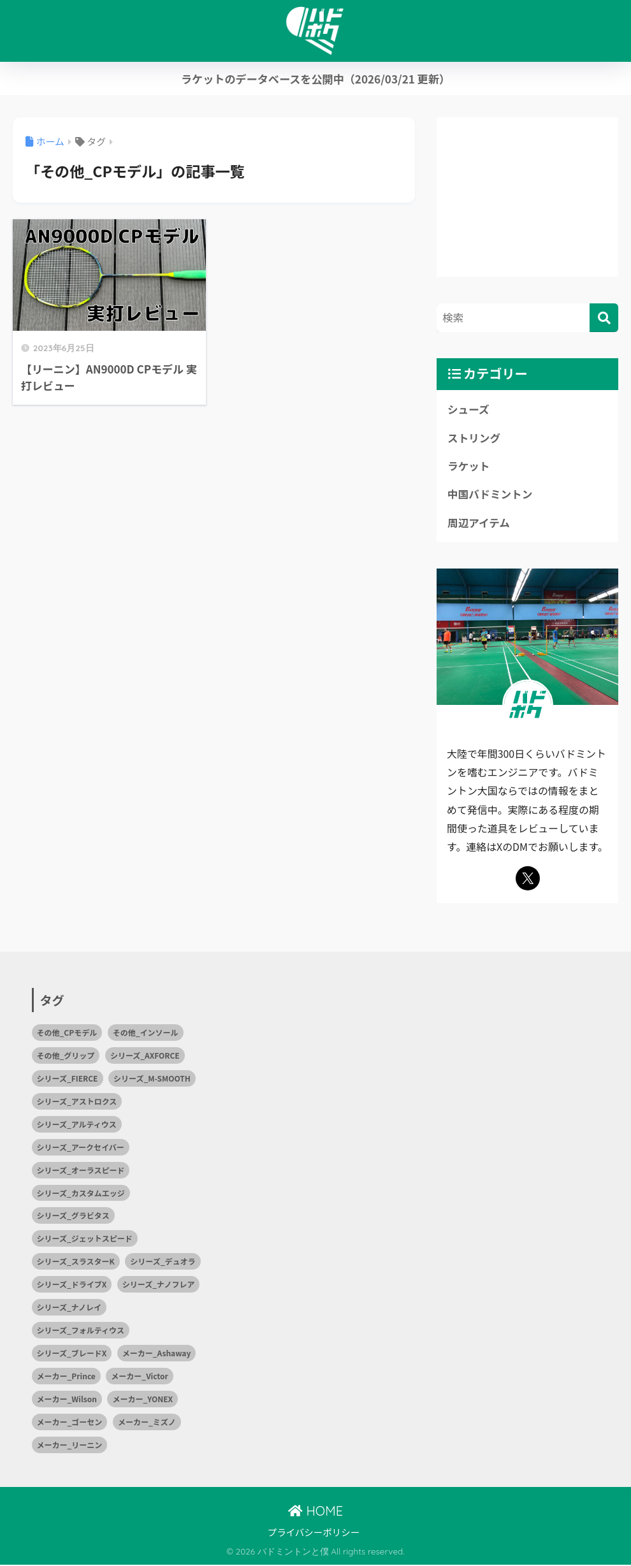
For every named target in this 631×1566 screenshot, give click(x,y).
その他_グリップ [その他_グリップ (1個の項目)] (66, 1055)
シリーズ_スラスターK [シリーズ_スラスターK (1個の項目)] (76, 1262)
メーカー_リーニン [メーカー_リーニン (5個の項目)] (70, 1445)
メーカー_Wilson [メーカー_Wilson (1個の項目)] (67, 1400)
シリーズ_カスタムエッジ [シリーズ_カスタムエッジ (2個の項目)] (81, 1193)
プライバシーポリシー (314, 1533)
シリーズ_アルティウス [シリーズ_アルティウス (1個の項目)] (77, 1124)
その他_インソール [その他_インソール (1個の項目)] (145, 1032)
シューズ (468, 409)
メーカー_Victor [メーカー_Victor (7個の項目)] (139, 1377)
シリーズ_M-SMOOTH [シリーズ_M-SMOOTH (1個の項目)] (152, 1078)
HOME (315, 1511)
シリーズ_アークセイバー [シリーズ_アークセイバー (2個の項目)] (80, 1147)
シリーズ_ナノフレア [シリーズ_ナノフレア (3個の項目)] (158, 1285)
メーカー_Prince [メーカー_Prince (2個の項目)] (66, 1377)
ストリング (474, 438)
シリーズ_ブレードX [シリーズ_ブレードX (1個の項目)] (72, 1354)
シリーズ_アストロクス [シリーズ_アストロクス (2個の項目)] (77, 1101)
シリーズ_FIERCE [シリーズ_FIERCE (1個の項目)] (67, 1078)
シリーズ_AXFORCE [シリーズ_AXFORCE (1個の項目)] (145, 1055)
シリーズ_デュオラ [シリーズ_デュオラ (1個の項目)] (162, 1262)
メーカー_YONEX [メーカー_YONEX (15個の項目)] (142, 1400)
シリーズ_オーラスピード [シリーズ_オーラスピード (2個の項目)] (81, 1170)
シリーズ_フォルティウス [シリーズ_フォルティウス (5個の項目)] (81, 1331)
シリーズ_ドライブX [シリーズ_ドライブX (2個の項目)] (72, 1285)
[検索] (604, 317)
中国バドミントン (490, 494)
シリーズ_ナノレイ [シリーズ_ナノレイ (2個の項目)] (69, 1308)
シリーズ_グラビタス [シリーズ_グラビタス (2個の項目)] (73, 1216)
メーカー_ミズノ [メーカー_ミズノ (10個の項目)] (147, 1422)
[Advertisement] (527, 197)
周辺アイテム (479, 523)
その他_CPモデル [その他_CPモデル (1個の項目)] (67, 1032)
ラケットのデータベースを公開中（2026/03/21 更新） (315, 79)
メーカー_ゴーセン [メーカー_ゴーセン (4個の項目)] (70, 1422)
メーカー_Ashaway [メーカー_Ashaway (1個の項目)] (156, 1354)
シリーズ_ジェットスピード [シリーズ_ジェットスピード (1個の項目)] (85, 1239)
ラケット (468, 466)
